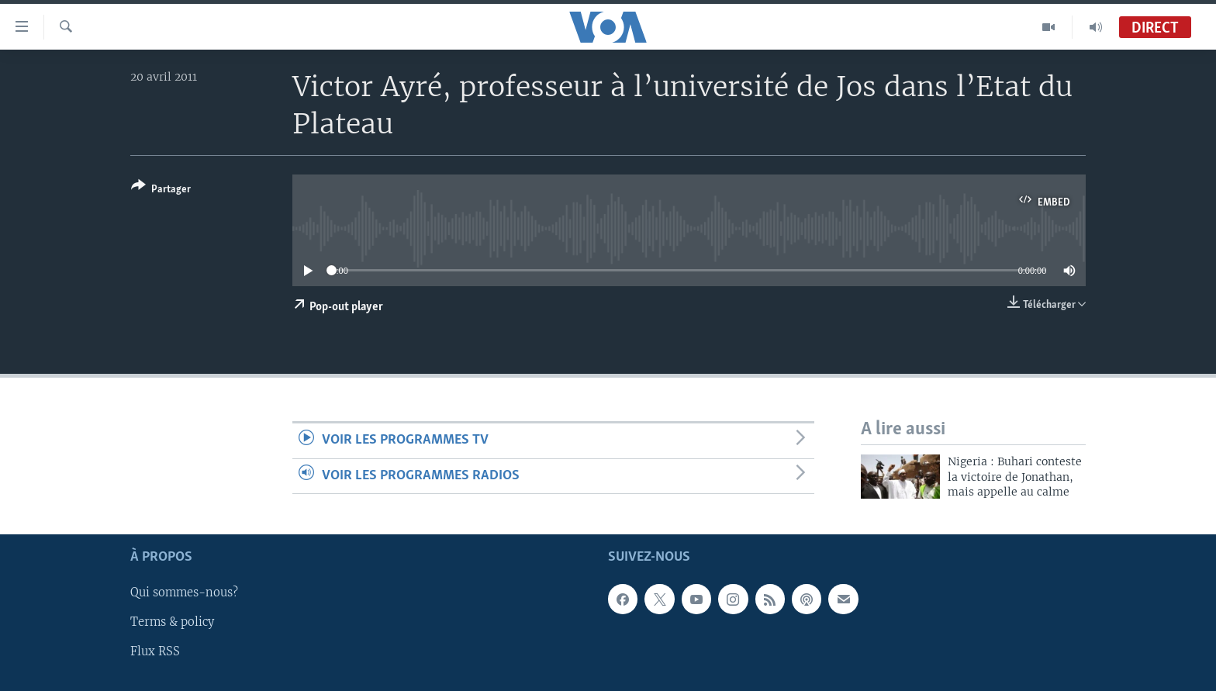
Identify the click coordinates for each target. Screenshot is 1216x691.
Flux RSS (155, 651)
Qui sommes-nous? (184, 592)
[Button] (161, 190)
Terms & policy (172, 622)
